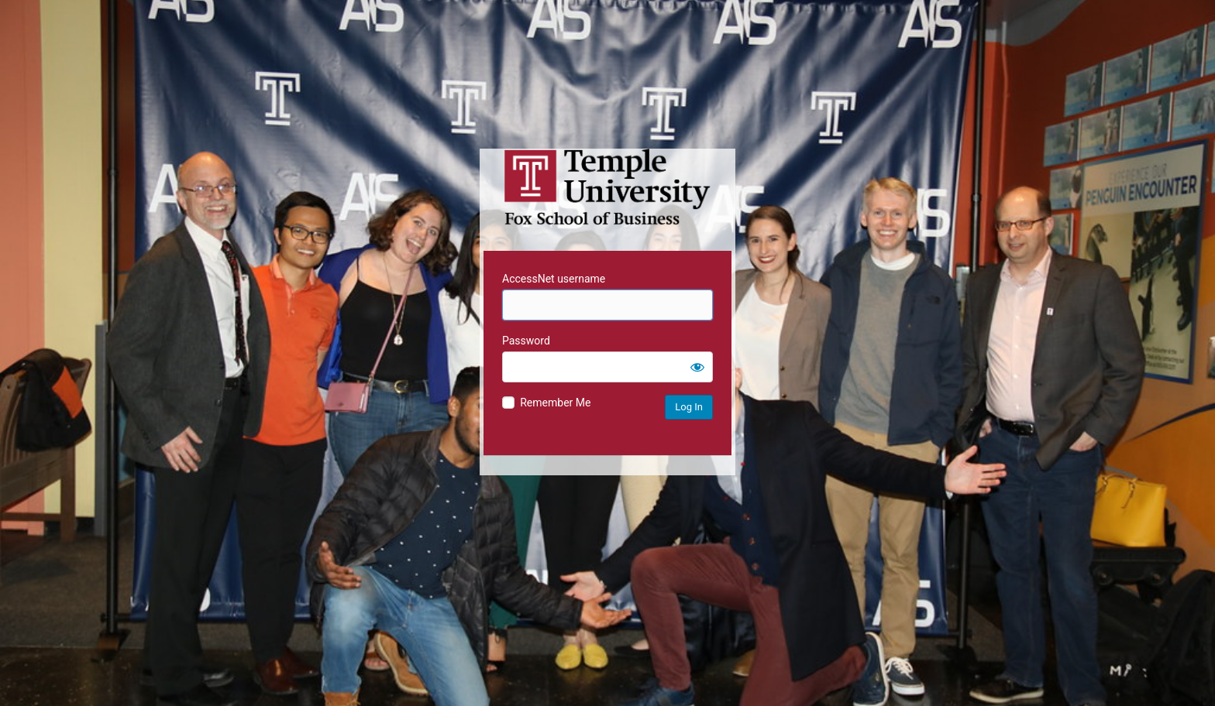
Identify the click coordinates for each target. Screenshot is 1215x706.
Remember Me (555, 402)
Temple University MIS (607, 187)
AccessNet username (553, 278)
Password (526, 340)
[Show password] (697, 366)
